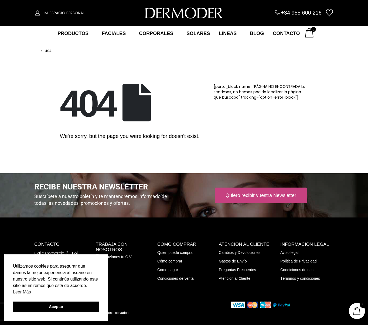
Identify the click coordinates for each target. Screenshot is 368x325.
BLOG (257, 33)
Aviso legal (289, 252)
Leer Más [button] (22, 292)
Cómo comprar (169, 261)
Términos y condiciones (300, 278)
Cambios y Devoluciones (239, 252)
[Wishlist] (329, 12)
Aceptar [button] (56, 307)
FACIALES (114, 33)
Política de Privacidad (298, 261)
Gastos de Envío (233, 261)
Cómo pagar (167, 270)
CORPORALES (156, 33)
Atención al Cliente (234, 278)
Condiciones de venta (175, 278)
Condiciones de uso (297, 270)
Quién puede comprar (175, 252)
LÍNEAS (228, 33)
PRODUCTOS (72, 33)
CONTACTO (286, 33)
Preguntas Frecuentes (237, 270)
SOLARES (198, 33)
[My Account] (37, 13)
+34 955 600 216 (301, 12)
